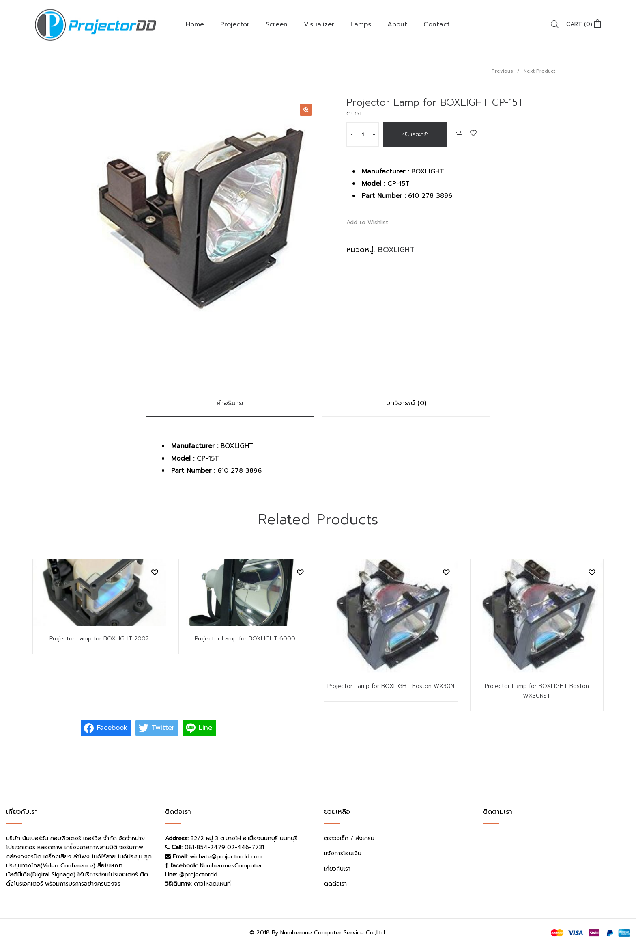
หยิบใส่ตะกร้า (415, 134)
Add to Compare (459, 133)
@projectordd (198, 874)
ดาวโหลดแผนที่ (212, 884)
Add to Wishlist (473, 133)
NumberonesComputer (231, 865)
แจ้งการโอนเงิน (342, 853)
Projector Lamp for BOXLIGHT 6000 (245, 638)
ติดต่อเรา (335, 884)
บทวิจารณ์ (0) (406, 403)
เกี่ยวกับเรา (337, 869)
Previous (502, 71)
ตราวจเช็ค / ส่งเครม (349, 838)
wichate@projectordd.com (226, 856)
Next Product (539, 71)
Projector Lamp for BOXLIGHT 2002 (99, 638)
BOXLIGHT (396, 249)
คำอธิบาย (230, 403)
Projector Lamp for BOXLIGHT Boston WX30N (390, 686)
